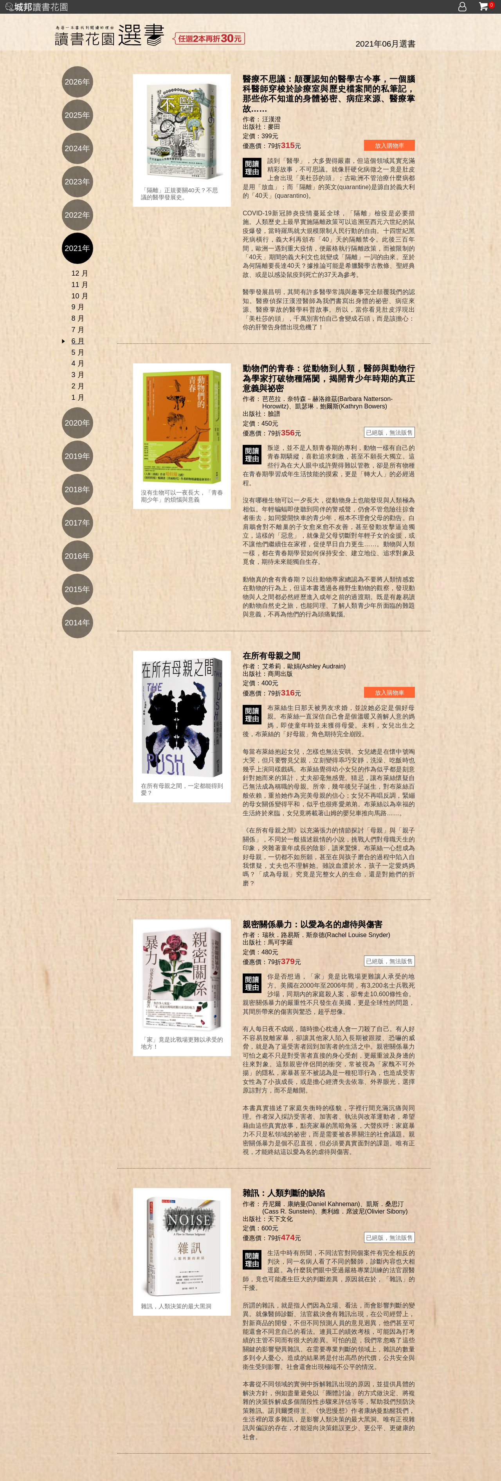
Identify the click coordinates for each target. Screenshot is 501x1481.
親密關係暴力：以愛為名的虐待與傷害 (312, 924)
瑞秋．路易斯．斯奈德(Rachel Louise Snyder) (326, 935)
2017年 (77, 522)
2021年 (77, 248)
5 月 (78, 352)
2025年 (77, 115)
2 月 (78, 386)
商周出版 (280, 673)
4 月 (78, 363)
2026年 (77, 82)
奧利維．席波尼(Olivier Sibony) (364, 1211)
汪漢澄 (272, 119)
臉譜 (274, 413)
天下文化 (280, 1219)
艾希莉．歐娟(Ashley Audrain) (304, 666)
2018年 (77, 489)
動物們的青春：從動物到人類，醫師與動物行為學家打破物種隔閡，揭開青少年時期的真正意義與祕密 (329, 378)
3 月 (78, 375)
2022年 (77, 215)
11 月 (80, 285)
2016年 (77, 556)
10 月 (80, 296)
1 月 (78, 397)
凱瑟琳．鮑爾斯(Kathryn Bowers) (341, 406)
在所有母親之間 (271, 655)
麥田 (274, 126)
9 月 (78, 307)
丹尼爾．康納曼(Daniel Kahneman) (311, 1204)
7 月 (78, 330)
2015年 (77, 589)
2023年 (77, 181)
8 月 (78, 318)
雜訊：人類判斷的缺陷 (284, 1192)
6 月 (78, 341)
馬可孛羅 (280, 942)
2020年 (77, 423)
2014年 (77, 622)
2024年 (77, 148)
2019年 (77, 456)
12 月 (80, 273)
